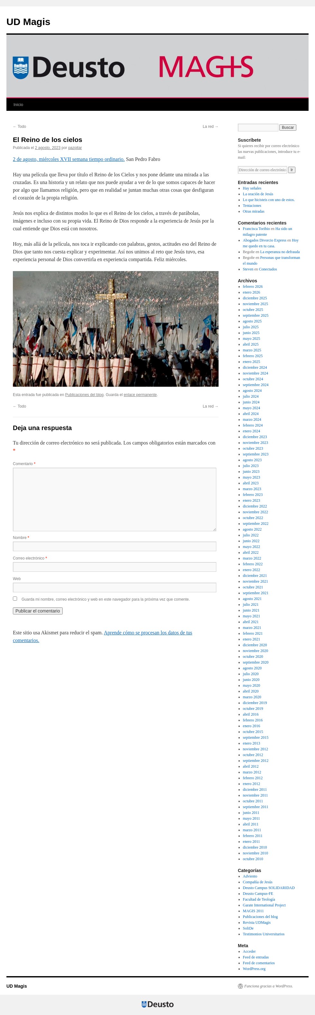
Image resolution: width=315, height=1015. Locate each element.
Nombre (21, 537)
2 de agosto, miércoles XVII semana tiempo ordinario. (69, 159)
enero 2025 (251, 361)
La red (211, 126)
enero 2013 (251, 743)
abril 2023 (251, 483)
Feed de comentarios (259, 963)
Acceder (249, 951)
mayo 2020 (251, 685)
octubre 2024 (253, 379)
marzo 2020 (252, 697)
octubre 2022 (253, 518)
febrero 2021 (253, 633)
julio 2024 (251, 396)
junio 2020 (251, 679)
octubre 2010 (253, 859)
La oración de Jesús (258, 194)
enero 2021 (251, 639)
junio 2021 (251, 610)
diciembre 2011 (255, 789)
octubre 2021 (253, 587)
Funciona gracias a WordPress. (268, 986)
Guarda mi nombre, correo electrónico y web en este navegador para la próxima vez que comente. (106, 599)
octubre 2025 (253, 309)
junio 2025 (251, 333)
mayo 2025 (251, 338)
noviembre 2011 (255, 795)
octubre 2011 (253, 801)
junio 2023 (251, 471)
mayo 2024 (251, 408)
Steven (248, 269)
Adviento (250, 876)
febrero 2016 (253, 720)
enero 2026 (251, 292)
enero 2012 (251, 783)
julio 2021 (251, 604)
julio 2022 (251, 535)
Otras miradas (254, 211)
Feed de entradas (256, 957)
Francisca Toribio (256, 228)
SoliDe (248, 928)
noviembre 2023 (255, 442)
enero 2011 (251, 841)
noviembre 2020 (255, 651)
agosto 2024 (252, 390)
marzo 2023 (252, 489)
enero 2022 (251, 570)
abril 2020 (251, 691)
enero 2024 (251, 431)
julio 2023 (251, 465)
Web (17, 579)
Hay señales (252, 188)
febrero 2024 (253, 425)
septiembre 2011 (255, 807)
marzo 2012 (252, 772)
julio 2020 (251, 674)
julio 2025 (251, 327)
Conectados (268, 269)
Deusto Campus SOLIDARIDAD (269, 888)
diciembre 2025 (255, 298)
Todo (19, 126)
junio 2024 (251, 402)
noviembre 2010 (255, 853)
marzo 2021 (252, 627)
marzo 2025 (252, 350)
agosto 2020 (252, 668)
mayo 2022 (251, 546)
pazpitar (75, 148)
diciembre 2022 (255, 506)
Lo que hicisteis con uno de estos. (269, 200)
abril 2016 (251, 714)
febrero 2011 (253, 836)
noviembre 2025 (255, 304)
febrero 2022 (253, 564)
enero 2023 (251, 500)
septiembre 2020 (256, 662)
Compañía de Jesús (258, 882)
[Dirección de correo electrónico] (262, 170)
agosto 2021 (252, 598)
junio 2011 (251, 812)
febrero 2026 (253, 286)
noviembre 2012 (255, 749)
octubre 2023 (253, 448)
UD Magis (28, 21)
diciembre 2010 (255, 847)
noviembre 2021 (255, 581)
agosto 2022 (252, 529)
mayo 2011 (251, 818)
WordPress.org (254, 968)
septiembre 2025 (256, 315)
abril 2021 (251, 622)
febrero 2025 (253, 356)
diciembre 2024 (255, 367)
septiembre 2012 (256, 760)
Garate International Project (264, 905)
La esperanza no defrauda (280, 252)
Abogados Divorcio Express (264, 240)
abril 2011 (251, 824)
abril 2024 (251, 413)
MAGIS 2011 (253, 911)
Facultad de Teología (259, 899)
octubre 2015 (253, 731)
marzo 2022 (252, 558)
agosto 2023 (252, 460)
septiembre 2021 (256, 593)
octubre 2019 (253, 708)
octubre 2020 (253, 656)
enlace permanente (140, 395)
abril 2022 (251, 552)
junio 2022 (251, 541)
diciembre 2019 (255, 703)
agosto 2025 (252, 321)
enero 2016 (251, 726)
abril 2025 (251, 344)
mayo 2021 (251, 616)
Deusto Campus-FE (258, 893)
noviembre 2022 (255, 512)
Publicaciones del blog (84, 395)
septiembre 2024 (256, 385)
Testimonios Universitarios (263, 934)
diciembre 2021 (255, 575)
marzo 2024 (252, 419)
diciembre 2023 (255, 437)
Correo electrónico (30, 558)
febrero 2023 (253, 494)
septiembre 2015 (256, 737)
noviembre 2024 (255, 373)
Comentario (24, 464)
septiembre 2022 (256, 523)
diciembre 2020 (255, 645)
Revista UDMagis (257, 922)
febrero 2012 (253, 778)
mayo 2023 (251, 477)
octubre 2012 (253, 755)
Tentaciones (252, 205)
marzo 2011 (252, 830)
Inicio (18, 104)
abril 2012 (251, 766)
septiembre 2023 (256, 454)
